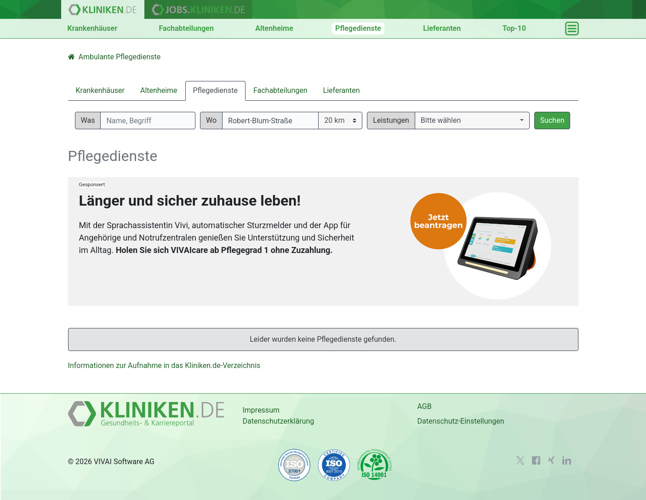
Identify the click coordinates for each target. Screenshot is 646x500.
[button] (472, 120)
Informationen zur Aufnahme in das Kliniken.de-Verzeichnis (164, 365)
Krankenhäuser (93, 28)
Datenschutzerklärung (278, 421)
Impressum (261, 410)
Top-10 (514, 28)
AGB (424, 406)
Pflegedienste (358, 28)
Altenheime (274, 28)
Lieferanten (442, 28)
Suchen (552, 120)
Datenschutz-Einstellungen (460, 421)
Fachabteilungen (186, 28)
